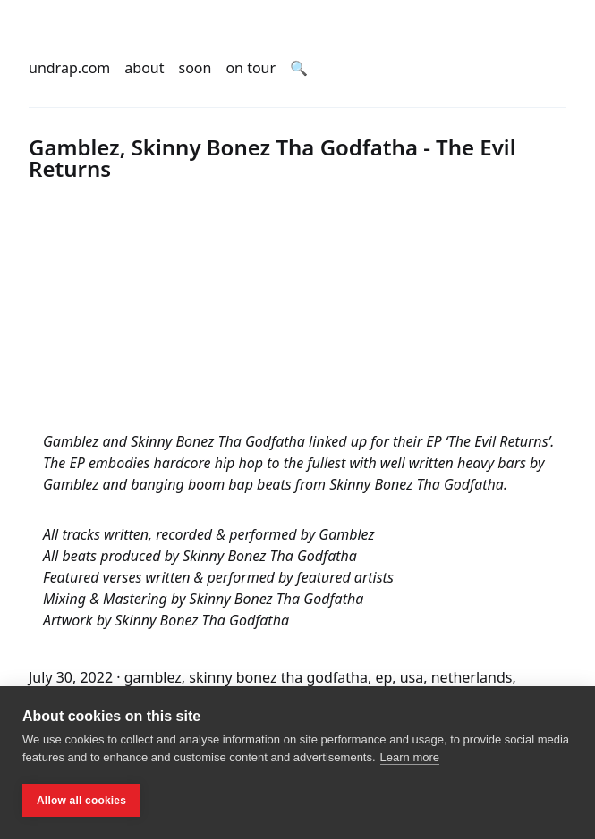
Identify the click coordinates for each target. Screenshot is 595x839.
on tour (250, 68)
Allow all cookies (81, 800)
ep (383, 677)
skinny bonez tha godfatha (278, 677)
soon (195, 68)
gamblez (153, 677)
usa (412, 677)
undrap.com (69, 68)
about (144, 68)
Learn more (409, 757)
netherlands (472, 677)
